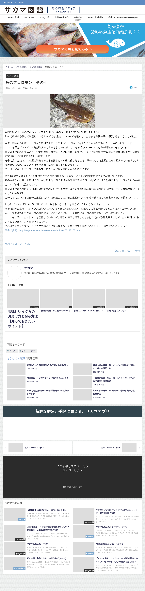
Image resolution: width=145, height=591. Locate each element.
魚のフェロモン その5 (127, 250)
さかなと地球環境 (95, 17)
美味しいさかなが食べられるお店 (123, 17)
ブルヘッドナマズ (29, 351)
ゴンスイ (13, 351)
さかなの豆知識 (13, 76)
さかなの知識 (13, 17)
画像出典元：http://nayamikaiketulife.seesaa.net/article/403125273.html (43, 230)
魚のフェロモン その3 (17, 244)
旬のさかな (29, 17)
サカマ (136, 88)
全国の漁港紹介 (62, 17)
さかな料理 (44, 17)
